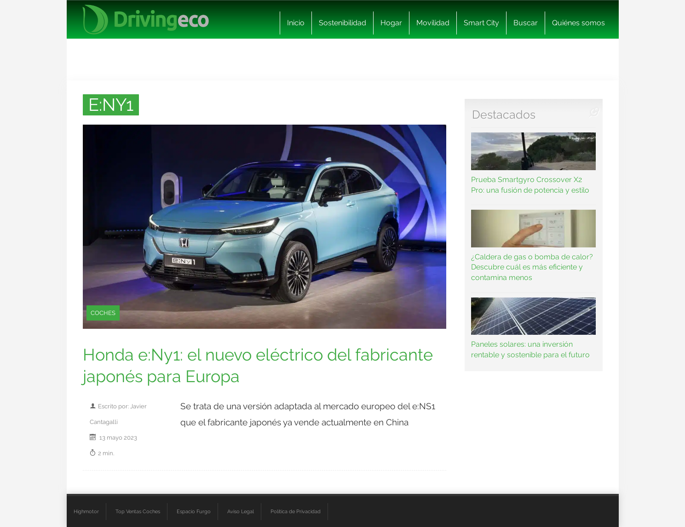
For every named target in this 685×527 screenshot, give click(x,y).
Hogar (391, 22)
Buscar (525, 22)
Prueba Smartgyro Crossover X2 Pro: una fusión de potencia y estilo (533, 163)
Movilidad (432, 22)
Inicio (296, 22)
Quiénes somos (578, 22)
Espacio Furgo (194, 511)
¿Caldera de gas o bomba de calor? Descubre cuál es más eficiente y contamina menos (533, 246)
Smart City (481, 22)
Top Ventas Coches (137, 511)
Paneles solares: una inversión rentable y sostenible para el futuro (533, 328)
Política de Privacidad (296, 511)
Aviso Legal (240, 511)
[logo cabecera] (145, 19)
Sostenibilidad (342, 22)
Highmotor (86, 511)
